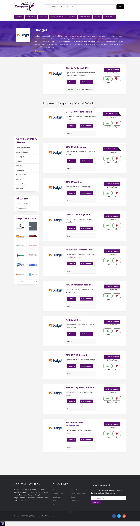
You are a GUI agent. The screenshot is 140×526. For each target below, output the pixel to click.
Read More (24, 500)
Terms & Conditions (78, 493)
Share (72, 82)
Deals (43, 17)
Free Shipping (57, 17)
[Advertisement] (26, 100)
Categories (85, 17)
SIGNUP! (96, 502)
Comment (86, 82)
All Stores (26, 281)
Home (19, 17)
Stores (72, 17)
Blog (97, 17)
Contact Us (75, 501)
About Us (109, 17)
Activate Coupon (112, 70)
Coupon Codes (57, 493)
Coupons (31, 17)
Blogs (73, 497)
